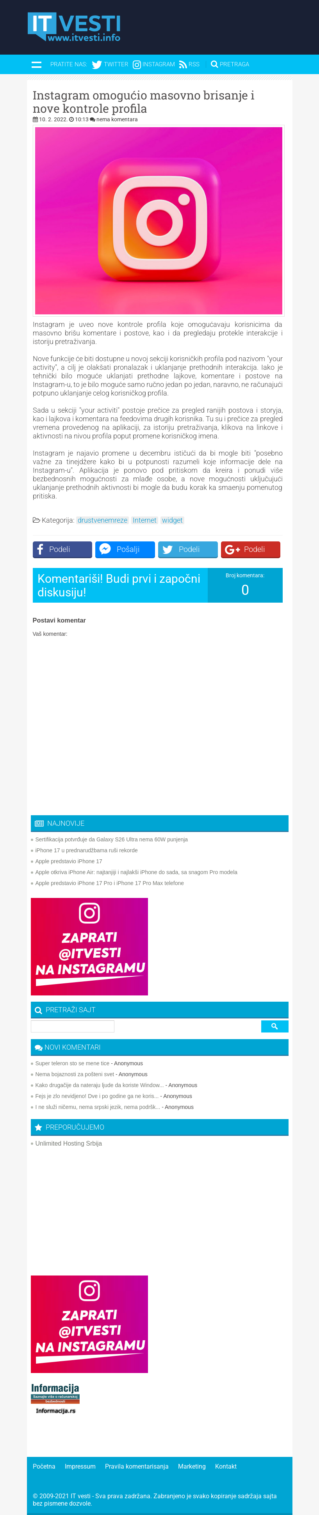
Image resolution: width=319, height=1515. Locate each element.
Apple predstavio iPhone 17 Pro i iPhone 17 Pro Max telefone (110, 883)
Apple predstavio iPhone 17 (69, 861)
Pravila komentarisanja (137, 1466)
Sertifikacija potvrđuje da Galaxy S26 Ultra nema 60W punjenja (112, 839)
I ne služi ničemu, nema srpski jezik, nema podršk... (98, 1107)
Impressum (80, 1466)
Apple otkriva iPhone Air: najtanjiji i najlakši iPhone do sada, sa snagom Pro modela (137, 872)
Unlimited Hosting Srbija (69, 1143)
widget (172, 520)
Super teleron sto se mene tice (73, 1063)
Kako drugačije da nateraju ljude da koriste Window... (100, 1085)
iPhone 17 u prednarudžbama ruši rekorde (87, 850)
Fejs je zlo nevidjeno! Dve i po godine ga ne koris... (97, 1096)
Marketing (192, 1466)
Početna (44, 1466)
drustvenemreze (102, 520)
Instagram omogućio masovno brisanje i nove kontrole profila (144, 102)
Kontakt (226, 1466)
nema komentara (117, 119)
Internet (145, 520)
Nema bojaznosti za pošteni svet (75, 1074)
